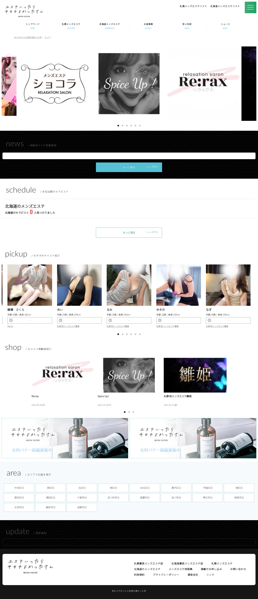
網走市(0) (50, 507)
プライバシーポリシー (166, 574)
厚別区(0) (19, 497)
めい (60, 309)
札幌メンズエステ (71, 26)
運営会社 (193, 574)
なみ (109, 309)
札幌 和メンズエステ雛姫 (118, 326)
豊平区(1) (176, 487)
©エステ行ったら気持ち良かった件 (129, 590)
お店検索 (148, 26)
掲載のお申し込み (211, 569)
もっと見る (129, 167)
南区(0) (239, 487)
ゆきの (160, 309)
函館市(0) (82, 507)
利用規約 (139, 574)
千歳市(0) (82, 497)
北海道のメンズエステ (147, 569)
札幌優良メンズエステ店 (148, 563)
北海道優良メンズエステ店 (187, 563)
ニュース (225, 26)
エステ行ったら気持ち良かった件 (27, 37)
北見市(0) (19, 507)
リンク (210, 574)
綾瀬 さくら (15, 309)
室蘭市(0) (145, 497)
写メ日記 (186, 26)
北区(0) (82, 487)
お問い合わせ (238, 569)
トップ (47, 37)
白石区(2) (145, 487)
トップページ (32, 26)
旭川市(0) (176, 497)
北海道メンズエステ (109, 26)
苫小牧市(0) (113, 497)
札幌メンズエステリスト (193, 6)
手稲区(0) (207, 487)
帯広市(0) (207, 497)
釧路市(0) (239, 497)
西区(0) (50, 487)
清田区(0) (50, 497)
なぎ (209, 309)
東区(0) (113, 487)
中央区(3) (19, 487)
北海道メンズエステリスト (225, 6)
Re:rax (10, 326)
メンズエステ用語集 (181, 569)
